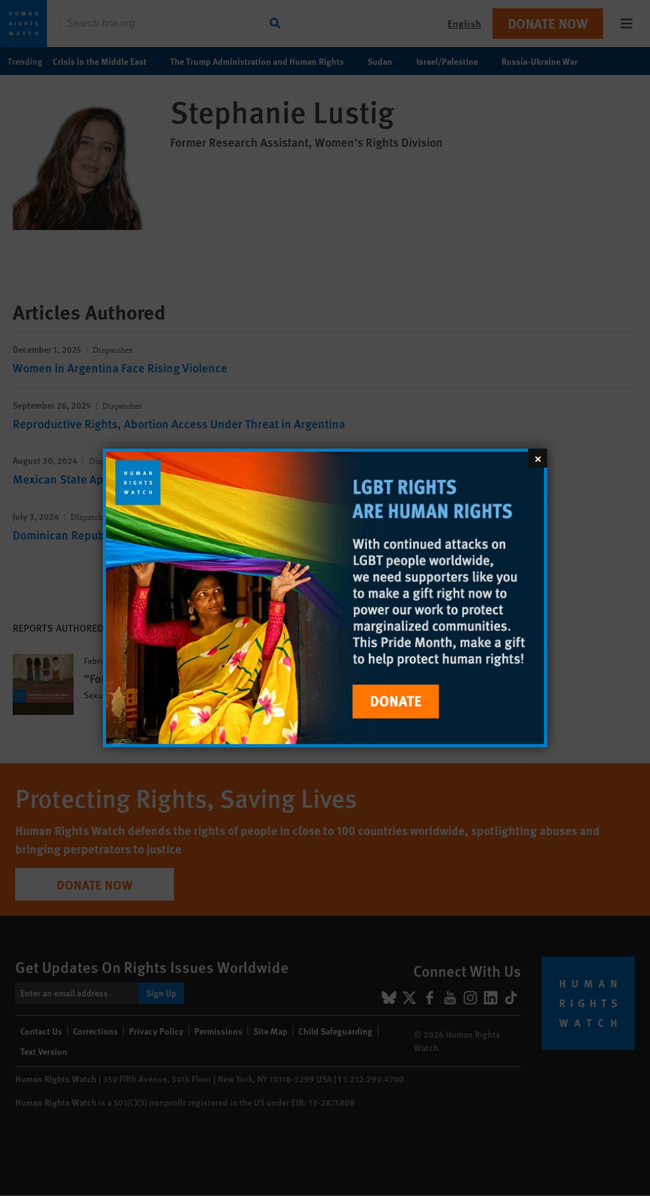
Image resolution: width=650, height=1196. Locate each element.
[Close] (537, 458)
